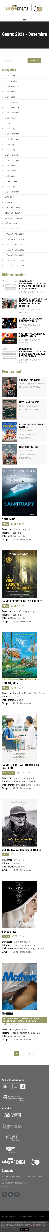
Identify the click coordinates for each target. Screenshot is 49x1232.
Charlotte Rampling (24, 948)
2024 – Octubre (11, 181)
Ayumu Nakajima (22, 784)
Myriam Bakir (20, 1029)
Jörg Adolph (29, 611)
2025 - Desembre (27, 434)
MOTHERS (7, 1013)
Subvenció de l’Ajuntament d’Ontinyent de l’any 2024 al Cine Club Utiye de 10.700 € (32, 285)
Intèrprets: (7, 536)
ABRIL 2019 (9, 197)
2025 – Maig (10, 186)
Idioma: (6, 532)
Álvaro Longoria (21, 529)
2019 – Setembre (12, 86)
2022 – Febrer (10, 118)
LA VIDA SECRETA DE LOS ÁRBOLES (22, 601)
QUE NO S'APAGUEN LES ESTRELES (21, 850)
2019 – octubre (11, 81)
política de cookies (34, 1225)
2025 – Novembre (12, 192)
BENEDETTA (9, 931)
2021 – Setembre (12, 107)
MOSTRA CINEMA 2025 (29, 402)
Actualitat (8, 202)
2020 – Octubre (11, 97)
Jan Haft (17, 611)
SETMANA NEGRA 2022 (14, 250)
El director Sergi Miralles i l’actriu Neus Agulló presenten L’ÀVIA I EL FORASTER (33, 302)
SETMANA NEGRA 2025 (14, 265)
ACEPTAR (24, 1229)
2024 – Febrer (10, 165)
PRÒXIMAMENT (11, 223)
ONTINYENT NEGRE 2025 (29, 380)
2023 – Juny (9, 144)
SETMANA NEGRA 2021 (14, 244)
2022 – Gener (10, 123)
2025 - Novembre (27, 406)
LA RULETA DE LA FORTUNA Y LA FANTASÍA (20, 766)
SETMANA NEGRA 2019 (14, 234)
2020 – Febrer (10, 91)
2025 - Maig (24, 383)
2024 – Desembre (12, 160)
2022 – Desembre (12, 112)
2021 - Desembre (22, 539)
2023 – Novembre (12, 155)
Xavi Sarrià (18, 859)
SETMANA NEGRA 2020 (14, 239)
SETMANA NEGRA (12, 228)
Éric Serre (39, 693)
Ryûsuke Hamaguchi (24, 778)
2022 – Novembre (12, 134)
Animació (18, 699)
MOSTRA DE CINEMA (14, 218)
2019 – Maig (10, 75)
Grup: (5, 539)
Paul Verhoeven (21, 941)
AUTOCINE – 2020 (12, 207)
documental (19, 536)
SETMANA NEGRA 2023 (14, 255)
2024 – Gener (10, 170)
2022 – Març (10, 128)
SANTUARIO (9, 519)
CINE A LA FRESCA (12, 213)
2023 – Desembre (12, 139)
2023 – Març (10, 149)
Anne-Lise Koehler (23, 693)
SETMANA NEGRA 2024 (14, 260)
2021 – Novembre (12, 102)
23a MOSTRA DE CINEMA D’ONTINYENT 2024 (30, 319)
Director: (7, 529)
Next (31, 1053)
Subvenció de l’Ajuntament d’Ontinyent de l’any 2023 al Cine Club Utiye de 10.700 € (32, 352)
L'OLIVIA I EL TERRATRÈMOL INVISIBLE (31, 425)
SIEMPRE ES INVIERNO (28, 447)
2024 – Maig (10, 176)
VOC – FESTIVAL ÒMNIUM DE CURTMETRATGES (32, 335)
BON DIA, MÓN (10, 683)
